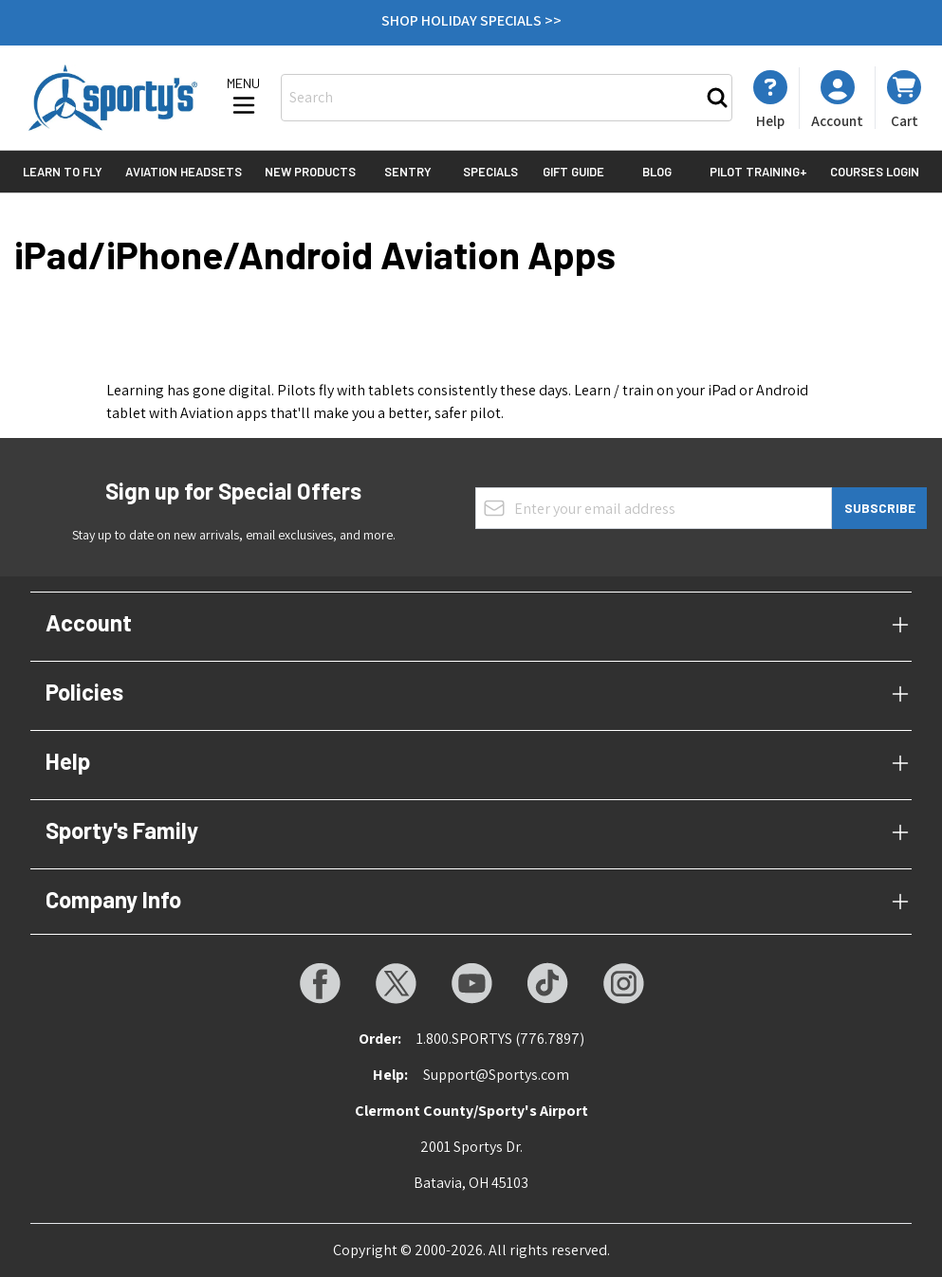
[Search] (717, 97)
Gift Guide (573, 171)
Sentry (408, 171)
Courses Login (874, 171)
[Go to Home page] (112, 97)
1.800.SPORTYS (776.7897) (500, 1039)
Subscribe (879, 508)
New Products (310, 171)
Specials (490, 171)
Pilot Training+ (758, 171)
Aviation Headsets (183, 171)
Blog (657, 171)
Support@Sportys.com (496, 1075)
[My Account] (770, 99)
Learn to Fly (62, 171)
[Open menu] (244, 97)
